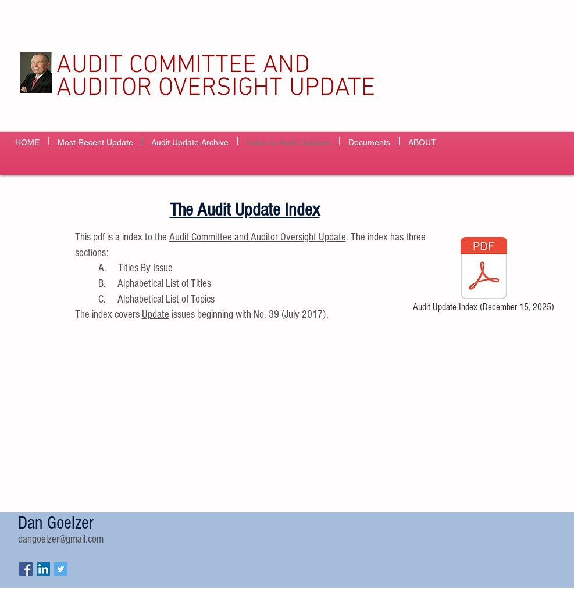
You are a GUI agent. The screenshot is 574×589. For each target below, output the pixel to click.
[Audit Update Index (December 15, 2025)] (484, 276)
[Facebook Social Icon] (26, 569)
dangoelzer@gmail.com (61, 539)
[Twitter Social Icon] (60, 569)
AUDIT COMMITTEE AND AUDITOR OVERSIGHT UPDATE (215, 77)
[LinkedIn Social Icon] (43, 569)
